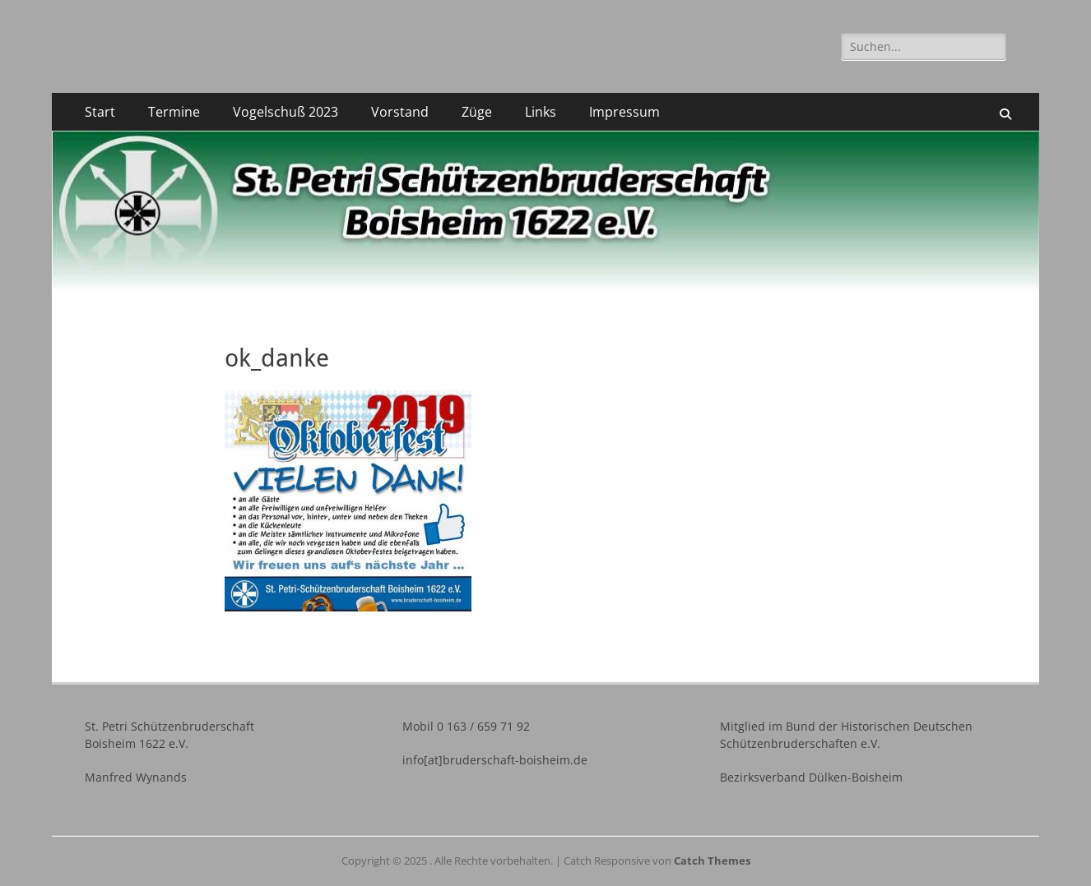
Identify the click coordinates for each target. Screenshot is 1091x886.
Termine (174, 112)
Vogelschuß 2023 (285, 112)
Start (100, 112)
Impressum (624, 112)
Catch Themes (712, 860)
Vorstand (400, 112)
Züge (477, 112)
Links (540, 112)
